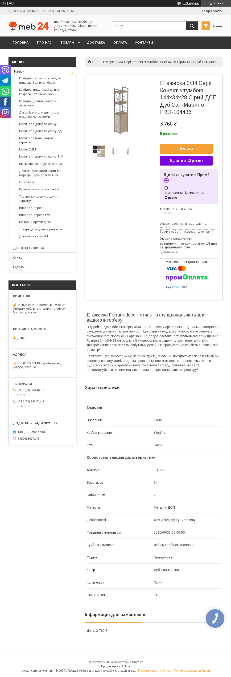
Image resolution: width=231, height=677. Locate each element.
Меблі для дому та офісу (38, 124)
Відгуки (19, 267)
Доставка (96, 42)
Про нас (44, 42)
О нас (17, 257)
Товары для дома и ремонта (40, 229)
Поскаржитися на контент (155, 670)
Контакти (144, 42)
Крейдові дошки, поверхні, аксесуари (38, 103)
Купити (186, 148)
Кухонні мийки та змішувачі (39, 189)
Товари (67, 42)
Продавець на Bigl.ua (115, 666)
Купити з (186, 161)
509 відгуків (191, 3)
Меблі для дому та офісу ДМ (40, 131)
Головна (21, 42)
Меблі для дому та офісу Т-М (41, 156)
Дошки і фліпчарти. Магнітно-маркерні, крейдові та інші (41, 173)
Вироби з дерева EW (34, 215)
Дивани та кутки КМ (33, 236)
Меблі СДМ (27, 149)
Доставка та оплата (28, 248)
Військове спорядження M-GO (41, 164)
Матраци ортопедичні (35, 222)
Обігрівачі (26, 182)
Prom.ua (137, 662)
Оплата (120, 42)
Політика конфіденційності (192, 670)
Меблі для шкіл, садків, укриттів (36, 140)
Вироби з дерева (31, 208)
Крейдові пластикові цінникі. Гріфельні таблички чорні (39, 92)
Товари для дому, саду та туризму (38, 199)
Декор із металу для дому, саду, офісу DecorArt (39, 114)
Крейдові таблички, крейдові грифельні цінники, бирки (40, 80)
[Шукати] (192, 25)
